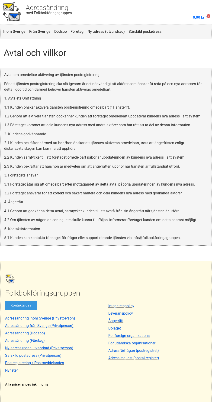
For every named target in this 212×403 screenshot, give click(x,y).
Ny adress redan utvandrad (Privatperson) (39, 348)
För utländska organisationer (131, 344)
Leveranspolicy (120, 314)
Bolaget (114, 329)
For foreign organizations (129, 336)
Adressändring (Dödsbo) (25, 334)
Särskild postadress (149, 32)
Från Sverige (40, 32)
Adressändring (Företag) (25, 341)
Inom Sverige (14, 32)
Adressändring (47, 8)
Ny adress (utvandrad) (108, 32)
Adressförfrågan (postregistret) (133, 351)
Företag (78, 32)
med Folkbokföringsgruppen (49, 13)
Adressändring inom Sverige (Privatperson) (40, 319)
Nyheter (11, 371)
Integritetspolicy (121, 306)
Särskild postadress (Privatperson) (33, 356)
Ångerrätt (115, 321)
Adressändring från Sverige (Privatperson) (39, 326)
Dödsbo (61, 32)
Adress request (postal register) (133, 358)
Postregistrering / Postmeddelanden (34, 363)
